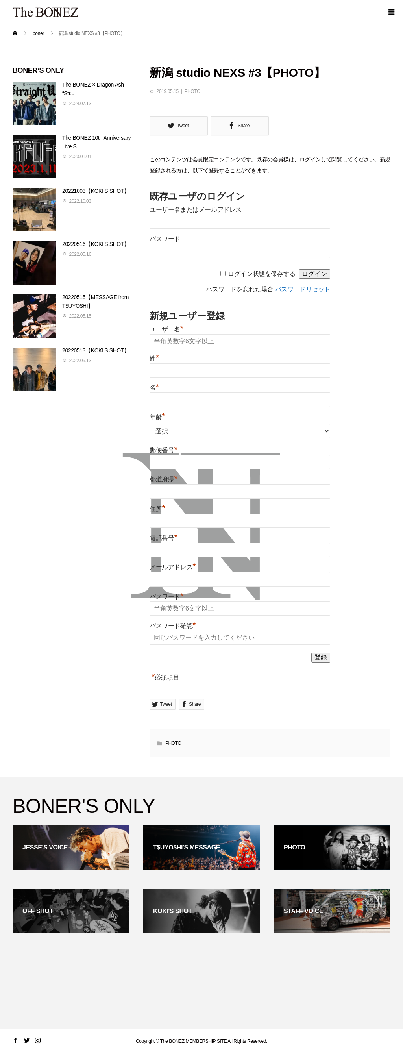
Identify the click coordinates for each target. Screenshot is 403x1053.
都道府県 (163, 479)
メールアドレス (173, 567)
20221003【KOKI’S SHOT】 (95, 191)
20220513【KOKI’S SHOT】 (95, 350)
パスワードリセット (302, 289)
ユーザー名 (166, 329)
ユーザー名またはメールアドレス (196, 209)
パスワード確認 (173, 625)
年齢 (157, 417)
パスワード (165, 238)
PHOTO (192, 91)
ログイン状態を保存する (262, 273)
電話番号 (163, 538)
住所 (157, 508)
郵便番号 (163, 450)
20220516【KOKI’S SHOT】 (95, 244)
